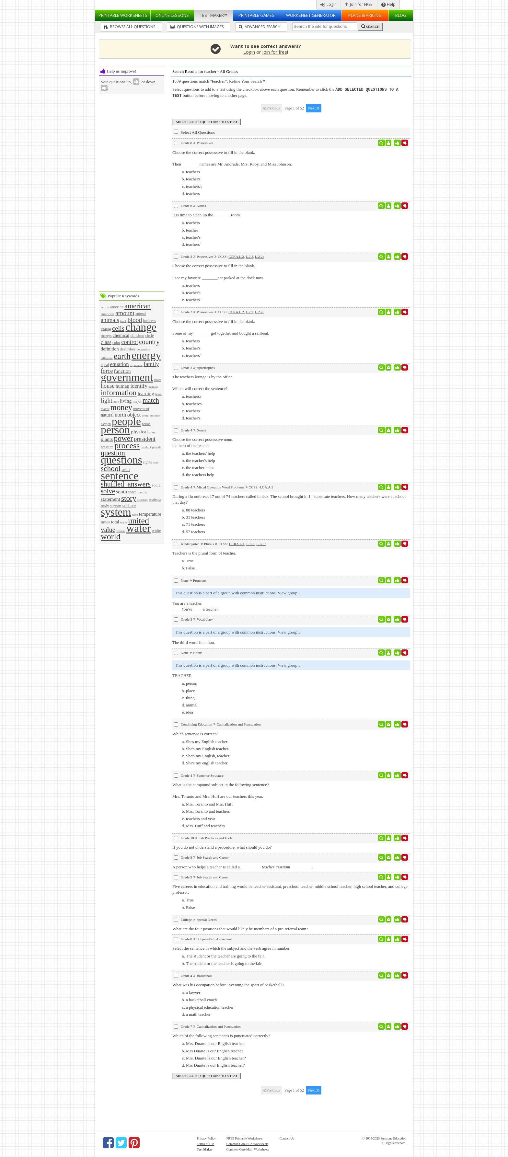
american (137, 306)
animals (110, 320)
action (105, 307)
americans (107, 314)
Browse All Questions (129, 26)
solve (108, 491)
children (137, 335)
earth (122, 356)
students (155, 500)
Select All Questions (194, 131)
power (123, 438)
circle (149, 336)
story (128, 498)
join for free (274, 52)
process (127, 445)
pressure (107, 447)
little (116, 401)
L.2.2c (259, 256)
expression (136, 365)
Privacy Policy (206, 1138)
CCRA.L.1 (237, 543)
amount (124, 313)
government (127, 377)
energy (146, 355)
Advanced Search (260, 26)
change (140, 327)
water (138, 528)
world (111, 536)
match (151, 400)
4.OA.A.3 (266, 486)
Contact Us (287, 1138)
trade (123, 522)
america (116, 306)
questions (121, 460)
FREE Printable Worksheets (244, 1138)
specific (141, 492)
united (138, 520)
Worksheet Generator (311, 15)
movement (141, 409)
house (107, 386)
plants (107, 439)
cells (118, 328)
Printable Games (256, 15)
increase (153, 386)
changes (106, 336)
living (126, 401)
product (146, 447)
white (156, 530)
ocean (145, 415)
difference (107, 358)
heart (157, 380)
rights (147, 462)
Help (388, 4)
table (135, 514)
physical (139, 431)
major (137, 401)
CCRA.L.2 (236, 256)
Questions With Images (197, 26)
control (129, 342)
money (121, 407)
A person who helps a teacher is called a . (242, 866)
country (149, 341)
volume (120, 531)
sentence (119, 476)
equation (119, 364)
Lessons (172, 15)
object (134, 415)
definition (110, 348)
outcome (155, 415)
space (132, 492)
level (158, 394)
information (118, 392)
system (116, 512)
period (146, 424)
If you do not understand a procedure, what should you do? (222, 846)
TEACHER (182, 674)
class (106, 342)
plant (152, 432)
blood (135, 319)
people (126, 421)
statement (110, 499)
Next (313, 107)
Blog (400, 15)
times (105, 522)
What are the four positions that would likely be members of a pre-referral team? (240, 928)
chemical (121, 335)
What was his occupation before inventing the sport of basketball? (227, 984)
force (107, 371)
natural (107, 415)
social (156, 485)
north (120, 415)
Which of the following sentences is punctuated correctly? (221, 1035)
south (121, 491)
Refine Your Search (247, 81)
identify (138, 386)
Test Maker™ (213, 15)
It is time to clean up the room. (206, 214)
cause (106, 329)
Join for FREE (358, 4)
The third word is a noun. (193, 641)
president (145, 439)
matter (105, 409)
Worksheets (122, 15)
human (122, 386)
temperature (150, 514)
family (151, 364)
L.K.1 (250, 543)
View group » (289, 592)
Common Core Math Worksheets (247, 1149)
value (108, 529)
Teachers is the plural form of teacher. (204, 552)
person (115, 430)
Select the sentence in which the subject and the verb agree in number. (231, 947)
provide (156, 447)
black (123, 321)
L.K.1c (261, 543)
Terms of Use (205, 1143)
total (115, 521)
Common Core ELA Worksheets (247, 1143)
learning (146, 393)
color (116, 343)
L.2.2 (249, 256)
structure (142, 499)
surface (129, 505)
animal (140, 314)
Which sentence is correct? (195, 733)
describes (127, 349)
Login (328, 4)
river (155, 462)
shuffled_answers (126, 484)
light (106, 400)
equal (105, 365)
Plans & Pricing (365, 15)
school (111, 468)
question (113, 453)
